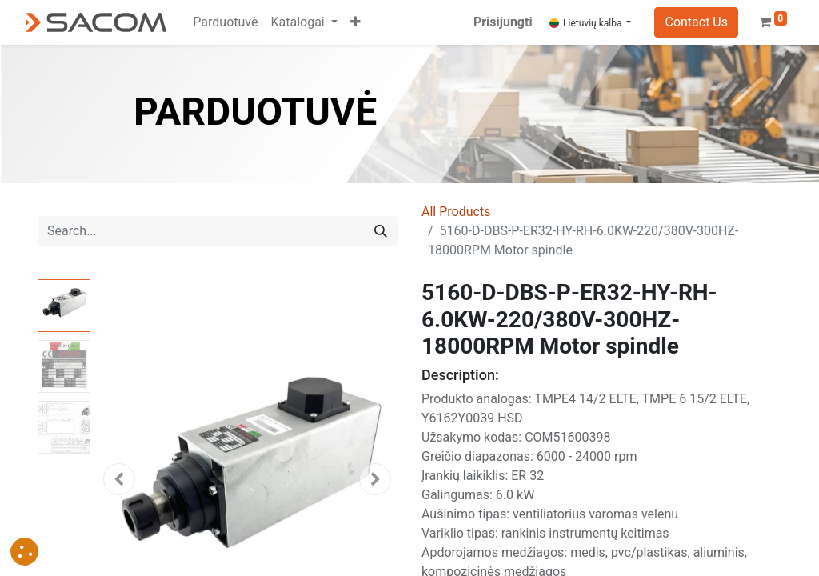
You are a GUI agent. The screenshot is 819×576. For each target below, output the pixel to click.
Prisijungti (503, 22)
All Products (455, 211)
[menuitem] (225, 22)
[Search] (381, 231)
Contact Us (696, 22)
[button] (355, 22)
